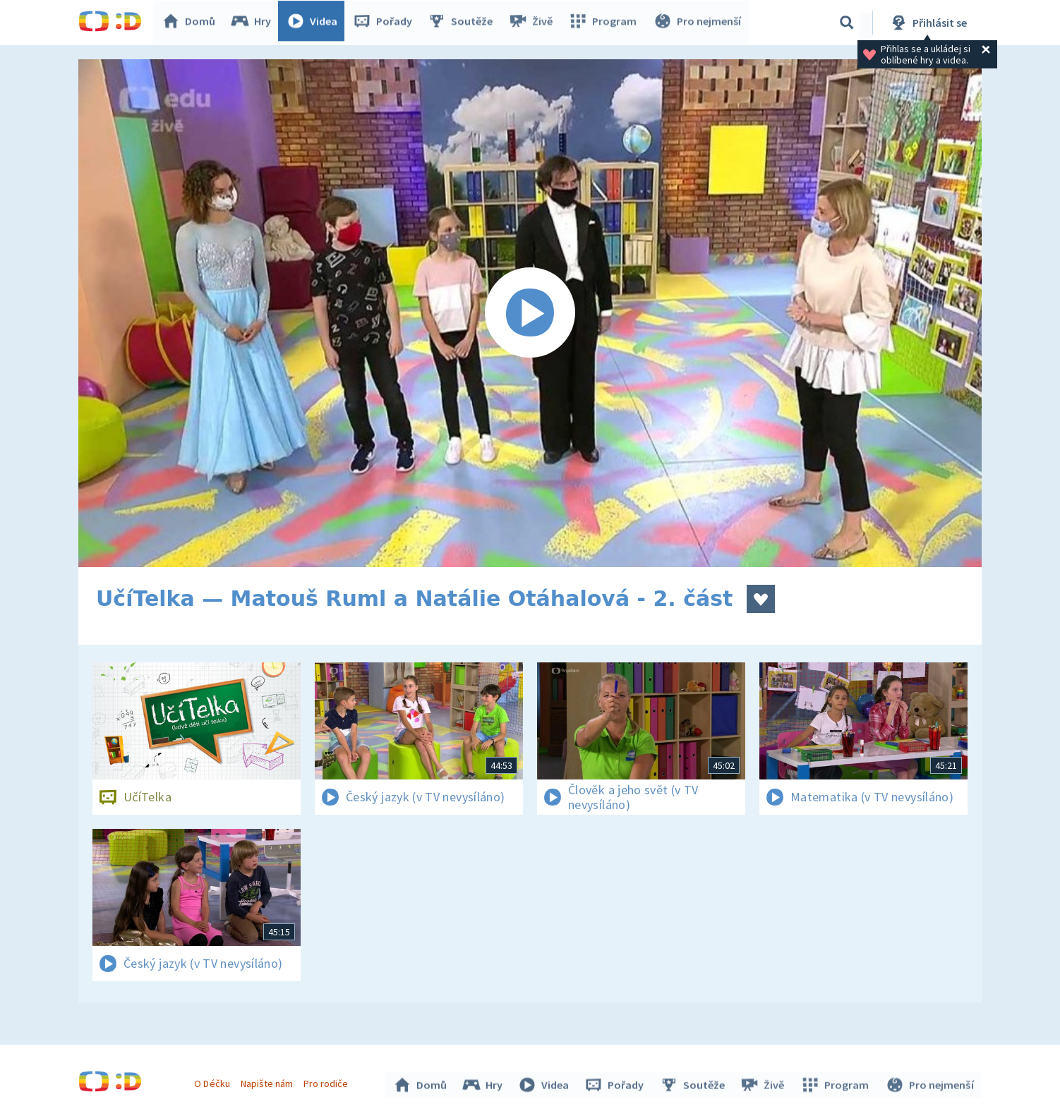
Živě (533, 22)
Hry (254, 22)
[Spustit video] (530, 313)
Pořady (386, 22)
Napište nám (268, 1081)
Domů (191, 22)
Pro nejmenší (698, 22)
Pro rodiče (328, 1081)
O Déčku (213, 1081)
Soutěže (463, 22)
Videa (315, 22)
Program (604, 22)
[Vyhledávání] (846, 22)
